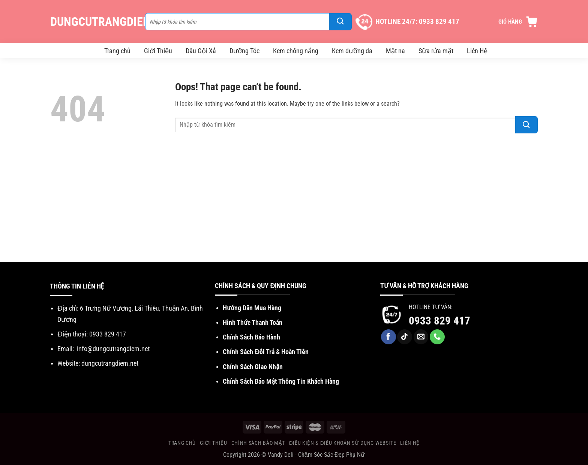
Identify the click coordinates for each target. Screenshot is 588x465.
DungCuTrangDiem (94, 22)
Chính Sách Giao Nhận (253, 367)
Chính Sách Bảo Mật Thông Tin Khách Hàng (281, 381)
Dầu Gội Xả (201, 51)
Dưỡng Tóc (245, 51)
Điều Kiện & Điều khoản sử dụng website (342, 443)
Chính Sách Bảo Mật (258, 443)
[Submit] (340, 21)
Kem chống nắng (295, 51)
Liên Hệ (477, 51)
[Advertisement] (294, 205)
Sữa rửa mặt (435, 51)
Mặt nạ (395, 51)
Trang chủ (117, 51)
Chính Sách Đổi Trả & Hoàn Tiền (266, 352)
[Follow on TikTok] (404, 336)
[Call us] (437, 336)
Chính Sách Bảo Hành (251, 337)
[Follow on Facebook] (388, 336)
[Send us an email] (421, 336)
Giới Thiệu (158, 51)
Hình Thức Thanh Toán (252, 322)
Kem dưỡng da (352, 51)
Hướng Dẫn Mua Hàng (252, 308)
